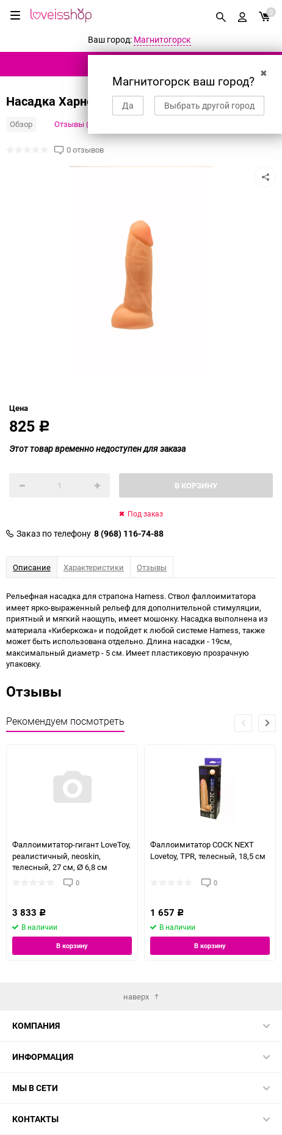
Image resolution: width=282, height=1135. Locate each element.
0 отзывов (85, 150)
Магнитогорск (162, 39)
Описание (32, 567)
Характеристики (93, 567)
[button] (267, 723)
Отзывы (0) (75, 123)
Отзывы (152, 567)
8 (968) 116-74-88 (129, 533)
